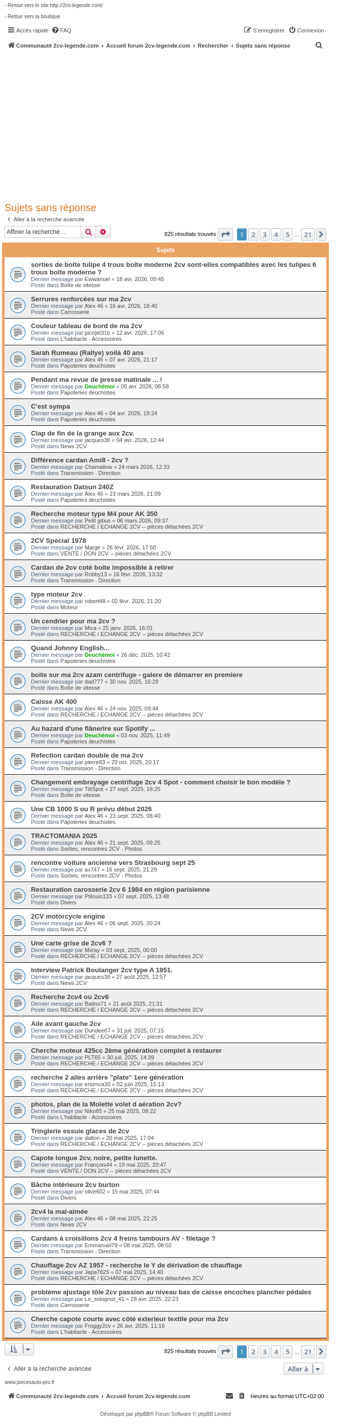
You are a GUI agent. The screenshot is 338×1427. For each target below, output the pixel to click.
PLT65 (93, 1057)
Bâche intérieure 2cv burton (75, 1184)
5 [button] (287, 234)
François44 (98, 1165)
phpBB (142, 1414)
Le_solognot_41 (104, 1299)
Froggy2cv (98, 1326)
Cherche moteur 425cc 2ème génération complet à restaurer (126, 1050)
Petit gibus (98, 521)
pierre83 (95, 762)
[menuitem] (61, 30)
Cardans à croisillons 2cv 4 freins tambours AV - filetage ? (123, 1238)
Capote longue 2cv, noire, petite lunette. (94, 1158)
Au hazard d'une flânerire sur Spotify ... (93, 728)
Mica (90, 628)
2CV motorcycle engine (68, 916)
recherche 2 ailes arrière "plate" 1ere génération (107, 1077)
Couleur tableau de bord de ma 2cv (86, 326)
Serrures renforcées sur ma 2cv (81, 299)
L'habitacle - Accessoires (91, 339)
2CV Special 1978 (58, 540)
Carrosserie (74, 312)
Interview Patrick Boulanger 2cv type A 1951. (102, 970)
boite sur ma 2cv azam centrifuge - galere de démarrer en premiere (137, 675)
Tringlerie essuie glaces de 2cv (80, 1131)
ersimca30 (98, 1084)
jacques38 (97, 440)
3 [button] (264, 234)
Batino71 (96, 1004)
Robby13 (96, 574)
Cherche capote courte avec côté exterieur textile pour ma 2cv (129, 1319)
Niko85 (93, 1111)
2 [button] (253, 234)
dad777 (94, 682)
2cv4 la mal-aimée (59, 1211)
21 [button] (308, 234)
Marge (92, 547)
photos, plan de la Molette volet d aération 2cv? (106, 1104)
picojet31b (97, 333)
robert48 (95, 601)
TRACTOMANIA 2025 (64, 836)
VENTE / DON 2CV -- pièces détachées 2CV (115, 553)
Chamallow (98, 467)
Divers (68, 902)
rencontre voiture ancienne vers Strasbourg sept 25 (113, 862)
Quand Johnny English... (70, 648)
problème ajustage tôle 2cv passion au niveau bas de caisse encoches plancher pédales (171, 1292)
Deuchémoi (100, 386)
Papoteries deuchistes (87, 366)
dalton (92, 1138)
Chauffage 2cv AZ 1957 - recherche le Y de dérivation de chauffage (136, 1265)
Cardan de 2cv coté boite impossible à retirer (102, 567)
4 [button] (276, 234)
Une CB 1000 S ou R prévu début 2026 (91, 809)
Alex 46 (94, 306)
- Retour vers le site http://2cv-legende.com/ (54, 5)
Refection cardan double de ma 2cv (87, 755)
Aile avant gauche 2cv (66, 1023)
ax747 (92, 869)
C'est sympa (50, 406)
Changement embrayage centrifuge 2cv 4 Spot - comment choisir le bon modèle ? (161, 782)
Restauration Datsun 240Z (72, 487)
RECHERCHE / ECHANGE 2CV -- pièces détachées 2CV (131, 527)
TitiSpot (94, 789)
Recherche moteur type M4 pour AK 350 (94, 514)
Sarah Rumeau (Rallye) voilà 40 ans (87, 352)
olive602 (95, 1191)
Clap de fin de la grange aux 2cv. (82, 433)
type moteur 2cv (56, 594)
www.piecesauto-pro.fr (30, 1382)
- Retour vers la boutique (32, 16)
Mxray (92, 950)
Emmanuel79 (101, 1245)
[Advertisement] (171, 125)
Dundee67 (98, 1030)
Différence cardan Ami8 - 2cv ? (79, 460)
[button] (225, 234)
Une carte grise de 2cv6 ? (71, 943)
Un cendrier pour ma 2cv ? (73, 621)
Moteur (69, 607)
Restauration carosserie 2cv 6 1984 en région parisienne (120, 889)
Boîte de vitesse (80, 285)
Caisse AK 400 (54, 701)
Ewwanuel (97, 279)
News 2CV (73, 446)
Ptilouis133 (98, 896)
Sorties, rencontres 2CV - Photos (101, 849)
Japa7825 (97, 1272)
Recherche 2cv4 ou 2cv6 (70, 997)
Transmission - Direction (90, 473)
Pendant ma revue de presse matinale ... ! (96, 379)
